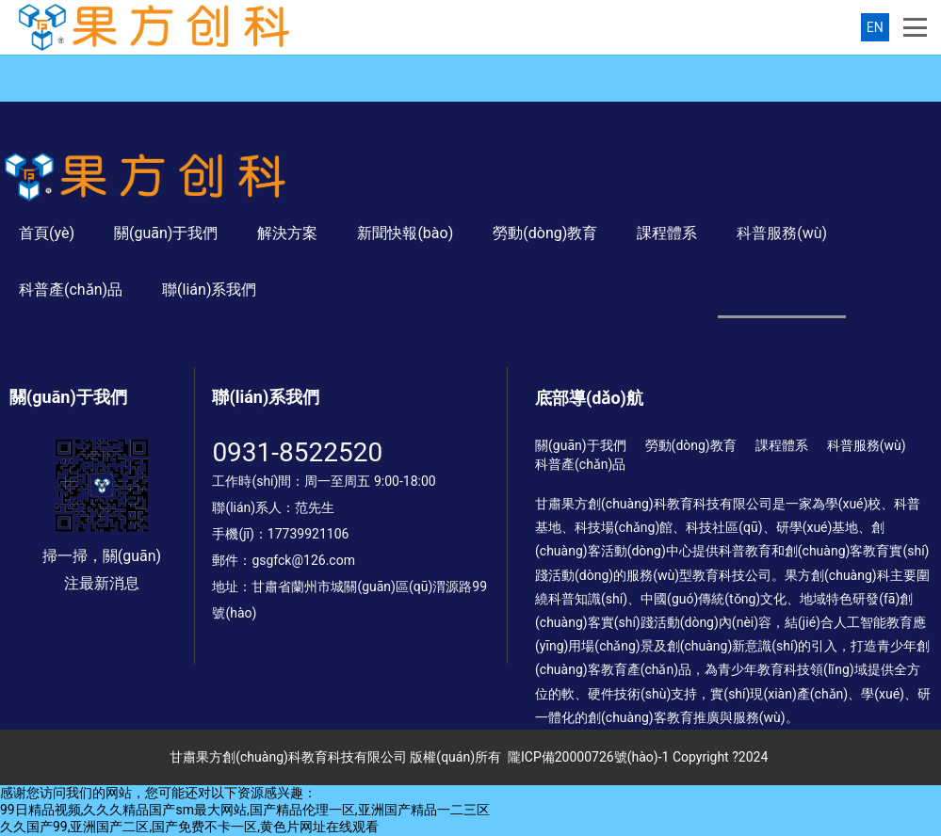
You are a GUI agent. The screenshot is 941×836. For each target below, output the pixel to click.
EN (875, 27)
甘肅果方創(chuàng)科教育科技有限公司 (288, 756)
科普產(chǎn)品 (70, 289)
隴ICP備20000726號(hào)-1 (587, 756)
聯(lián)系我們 (209, 289)
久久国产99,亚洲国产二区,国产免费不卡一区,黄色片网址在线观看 (189, 826)
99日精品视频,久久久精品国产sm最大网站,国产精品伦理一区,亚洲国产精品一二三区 (245, 809)
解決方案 (287, 233)
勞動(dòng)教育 (545, 233)
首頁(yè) (46, 233)
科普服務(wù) (782, 233)
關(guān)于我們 (166, 233)
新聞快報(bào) (405, 233)
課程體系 (667, 233)
